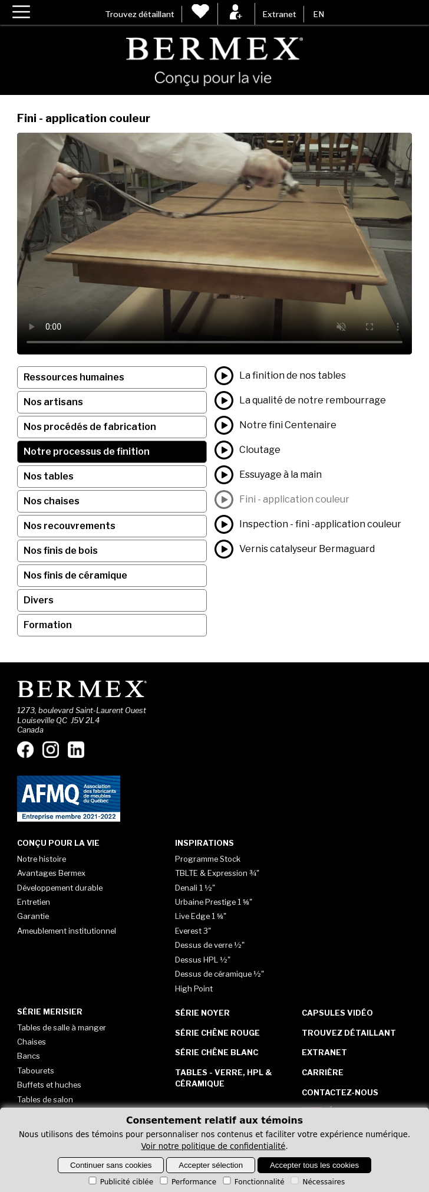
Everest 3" (193, 930)
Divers (39, 600)
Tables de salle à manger (61, 1027)
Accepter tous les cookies (314, 1165)
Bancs (28, 1055)
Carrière (323, 1072)
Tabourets (35, 1070)
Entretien (33, 902)
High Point (194, 988)
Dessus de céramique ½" (219, 973)
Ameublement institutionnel (66, 930)
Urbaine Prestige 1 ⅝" (213, 902)
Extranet (279, 14)
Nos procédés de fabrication (90, 426)
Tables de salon (45, 1099)
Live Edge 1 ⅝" (200, 916)
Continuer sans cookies (111, 1165)
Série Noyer (202, 1012)
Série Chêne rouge (217, 1032)
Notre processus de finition (87, 451)
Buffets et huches (49, 1084)
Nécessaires (317, 1182)
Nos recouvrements (70, 525)
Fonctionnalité (253, 1182)
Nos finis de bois (61, 550)
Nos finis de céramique (75, 575)
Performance (187, 1182)
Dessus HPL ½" (202, 959)
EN (318, 14)
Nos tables (49, 476)
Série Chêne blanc (216, 1052)
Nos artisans (53, 402)
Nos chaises (52, 501)
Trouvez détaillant (139, 14)
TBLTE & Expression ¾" (217, 873)
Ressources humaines (74, 377)
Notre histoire (41, 858)
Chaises (31, 1041)
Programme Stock (207, 858)
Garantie (33, 916)
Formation (48, 625)
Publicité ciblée (120, 1182)
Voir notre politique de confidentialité (213, 1146)
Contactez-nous (340, 1092)
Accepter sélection (211, 1165)
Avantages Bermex (51, 873)
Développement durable (60, 887)
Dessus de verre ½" (210, 945)
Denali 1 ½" (195, 887)
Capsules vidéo (337, 1012)
